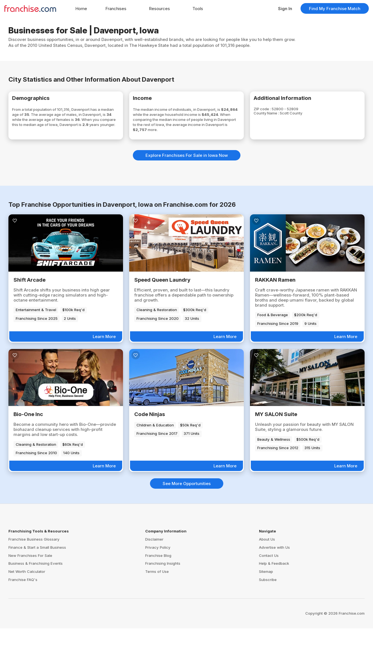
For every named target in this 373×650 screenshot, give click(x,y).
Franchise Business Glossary (34, 561)
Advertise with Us (274, 569)
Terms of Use (157, 593)
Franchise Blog (158, 577)
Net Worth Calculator (26, 593)
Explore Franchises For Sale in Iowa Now (186, 177)
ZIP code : (271, 111)
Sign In (285, 8)
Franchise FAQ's (22, 601)
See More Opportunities (187, 505)
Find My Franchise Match (334, 8)
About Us (267, 561)
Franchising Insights (162, 585)
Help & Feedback (274, 585)
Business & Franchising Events (35, 585)
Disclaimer (154, 561)
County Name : (276, 117)
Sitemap (266, 593)
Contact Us (269, 577)
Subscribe (268, 601)
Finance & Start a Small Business (37, 569)
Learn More (104, 358)
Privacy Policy (157, 569)
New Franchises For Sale (30, 577)
